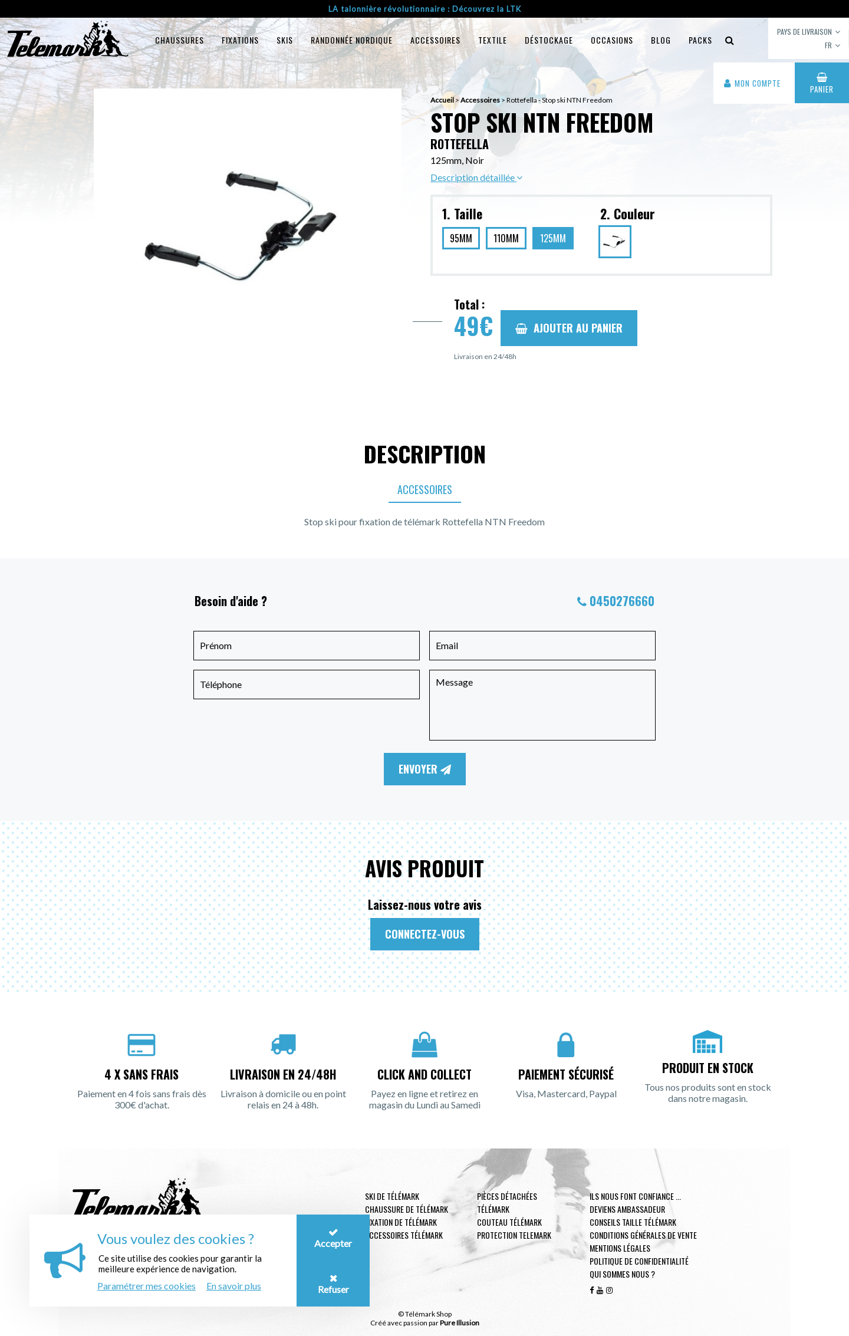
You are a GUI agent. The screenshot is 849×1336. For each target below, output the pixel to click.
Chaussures (179, 40)
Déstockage (549, 40)
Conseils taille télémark (633, 1222)
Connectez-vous (425, 934)
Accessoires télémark (404, 1235)
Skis (285, 40)
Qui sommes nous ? (622, 1274)
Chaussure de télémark (406, 1209)
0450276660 (622, 601)
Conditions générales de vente (643, 1235)
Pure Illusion (459, 1322)
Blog (661, 40)
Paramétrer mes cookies (146, 1285)
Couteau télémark (509, 1222)
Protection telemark (514, 1235)
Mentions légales (620, 1248)
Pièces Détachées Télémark (507, 1202)
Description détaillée (476, 177)
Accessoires (435, 40)
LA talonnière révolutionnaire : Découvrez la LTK (424, 9)
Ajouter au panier (569, 327)
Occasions (612, 40)
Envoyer (425, 768)
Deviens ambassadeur (627, 1209)
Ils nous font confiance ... (635, 1196)
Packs (700, 40)
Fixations (240, 40)
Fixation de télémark (401, 1222)
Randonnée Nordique (352, 40)
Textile (492, 40)
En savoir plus (233, 1285)
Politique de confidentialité (639, 1261)
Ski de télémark (392, 1196)
